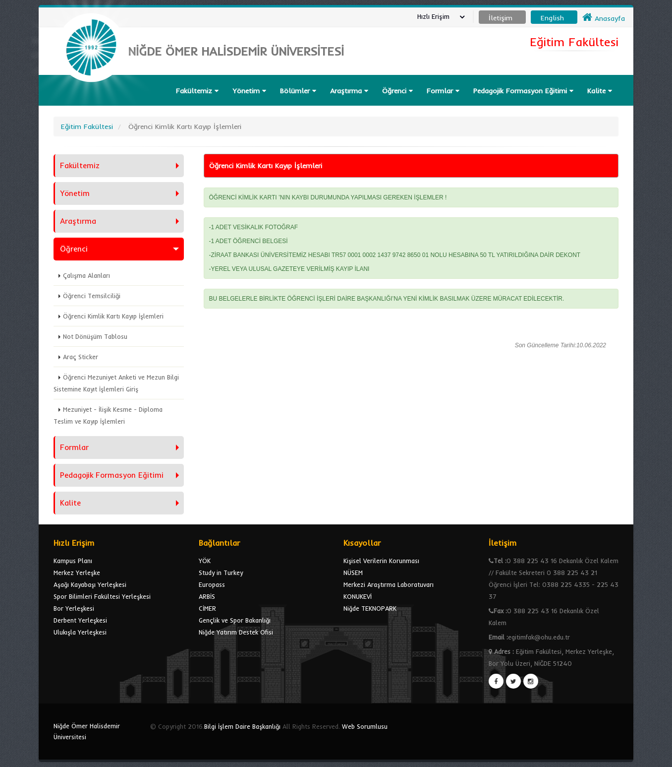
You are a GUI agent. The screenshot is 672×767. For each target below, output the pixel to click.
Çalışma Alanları (86, 275)
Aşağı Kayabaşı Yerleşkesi (90, 584)
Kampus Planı (73, 561)
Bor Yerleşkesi (74, 608)
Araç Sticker (80, 357)
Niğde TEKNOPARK (369, 608)
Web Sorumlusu (365, 726)
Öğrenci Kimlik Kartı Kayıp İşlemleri (113, 316)
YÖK (205, 561)
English (552, 17)
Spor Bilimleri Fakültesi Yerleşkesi (102, 596)
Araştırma (349, 90)
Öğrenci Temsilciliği (91, 296)
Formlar (443, 90)
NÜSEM (353, 572)
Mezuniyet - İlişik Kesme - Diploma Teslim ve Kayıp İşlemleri (108, 415)
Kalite (599, 90)
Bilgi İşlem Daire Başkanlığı (242, 726)
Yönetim (249, 90)
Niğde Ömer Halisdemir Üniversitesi (87, 731)
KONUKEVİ (357, 596)
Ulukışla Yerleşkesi (80, 632)
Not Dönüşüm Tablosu (95, 336)
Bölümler (298, 90)
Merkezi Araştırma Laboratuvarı (388, 584)
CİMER (207, 608)
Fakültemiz (197, 90)
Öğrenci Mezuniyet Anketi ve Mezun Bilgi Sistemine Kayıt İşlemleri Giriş (116, 383)
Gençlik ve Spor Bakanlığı (235, 620)
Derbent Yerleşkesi (80, 620)
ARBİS (207, 596)
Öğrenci (397, 90)
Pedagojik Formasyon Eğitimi (523, 90)
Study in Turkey (221, 572)
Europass (212, 584)
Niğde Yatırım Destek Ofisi (236, 632)
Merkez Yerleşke (77, 572)
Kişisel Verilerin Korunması (381, 561)
